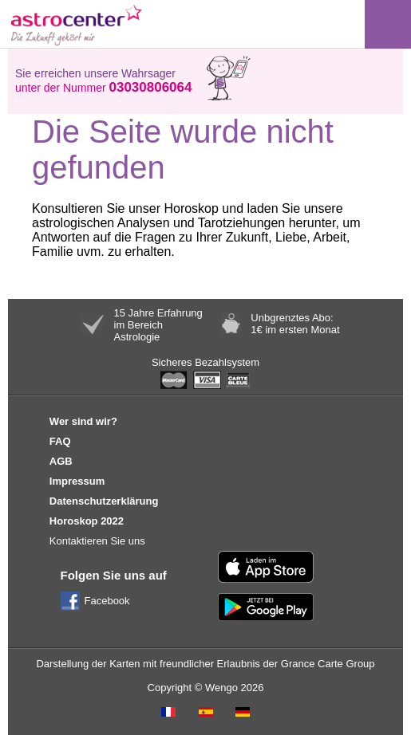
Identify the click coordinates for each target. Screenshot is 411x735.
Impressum (77, 481)
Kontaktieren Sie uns (97, 541)
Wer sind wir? (83, 421)
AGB (61, 461)
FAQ (60, 441)
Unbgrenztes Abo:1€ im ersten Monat (295, 324)
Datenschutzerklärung (104, 501)
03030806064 (150, 87)
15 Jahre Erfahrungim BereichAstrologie (158, 325)
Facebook (107, 601)
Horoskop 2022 (86, 521)
